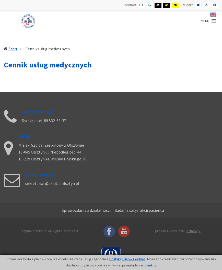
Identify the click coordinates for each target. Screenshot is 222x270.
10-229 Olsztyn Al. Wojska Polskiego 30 (52, 158)
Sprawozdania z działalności (86, 210)
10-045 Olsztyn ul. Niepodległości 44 (49, 152)
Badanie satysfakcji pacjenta (139, 210)
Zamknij (150, 265)
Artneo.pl (193, 231)
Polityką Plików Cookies (127, 259)
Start (13, 48)
